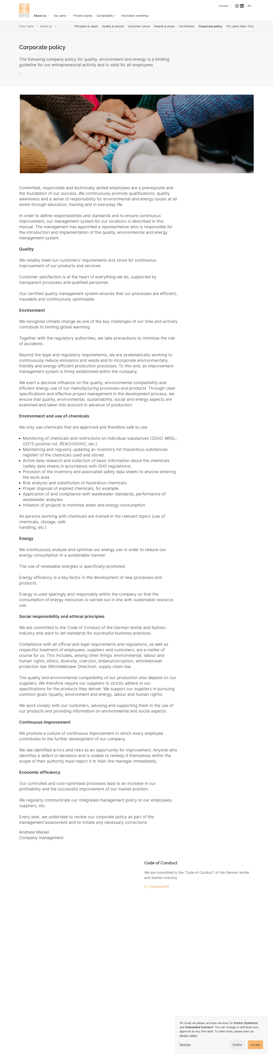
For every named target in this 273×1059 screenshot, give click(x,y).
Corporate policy (210, 26)
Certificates (186, 26)
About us (46, 26)
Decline (237, 1044)
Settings (185, 1044)
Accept (255, 1044)
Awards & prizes (164, 26)
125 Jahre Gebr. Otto (240, 26)
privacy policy (188, 1035)
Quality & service (113, 26)
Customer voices (139, 26)
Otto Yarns (26, 26)
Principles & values (86, 26)
